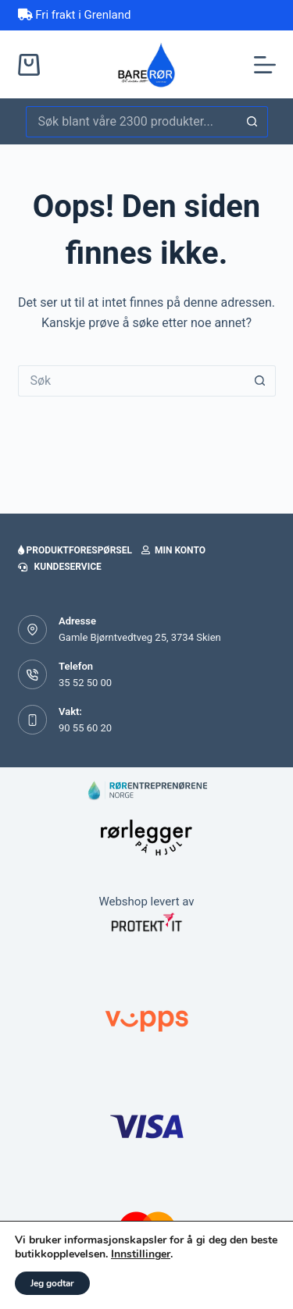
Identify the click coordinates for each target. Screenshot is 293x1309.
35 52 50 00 (85, 682)
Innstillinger (140, 1254)
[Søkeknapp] (252, 121)
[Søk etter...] (131, 121)
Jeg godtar (52, 1283)
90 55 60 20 (85, 728)
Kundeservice (60, 566)
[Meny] (265, 65)
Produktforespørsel (75, 550)
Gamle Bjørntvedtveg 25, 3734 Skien (140, 637)
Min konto (173, 550)
